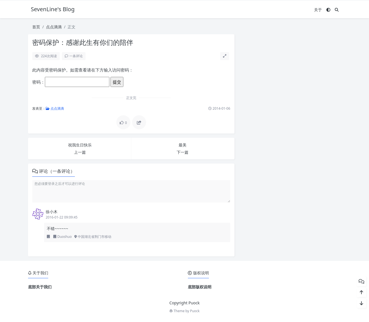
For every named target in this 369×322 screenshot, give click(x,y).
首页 (36, 26)
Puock (195, 311)
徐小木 (51, 211)
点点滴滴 (54, 26)
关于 (318, 9)
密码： (70, 82)
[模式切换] (328, 10)
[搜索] (337, 10)
